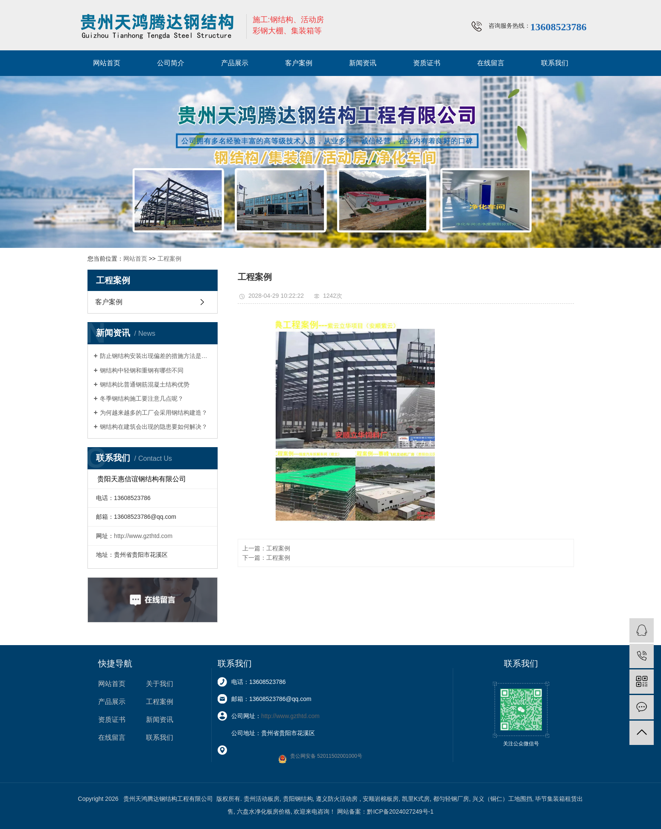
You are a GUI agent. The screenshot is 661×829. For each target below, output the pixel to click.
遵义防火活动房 (337, 798)
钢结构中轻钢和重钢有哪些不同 (141, 370)
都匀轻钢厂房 (451, 798)
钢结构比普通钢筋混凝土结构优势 (144, 384)
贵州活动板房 (262, 798)
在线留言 (490, 63)
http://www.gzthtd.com (143, 535)
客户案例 (298, 63)
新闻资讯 (362, 63)
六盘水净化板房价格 (264, 811)
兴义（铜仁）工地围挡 (502, 798)
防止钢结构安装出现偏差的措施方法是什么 (155, 355)
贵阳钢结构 (298, 798)
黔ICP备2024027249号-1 (400, 811)
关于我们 (159, 683)
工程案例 (169, 258)
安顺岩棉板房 (381, 798)
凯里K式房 (416, 798)
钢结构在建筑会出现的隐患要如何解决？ (153, 426)
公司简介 (170, 63)
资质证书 (426, 63)
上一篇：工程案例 (266, 548)
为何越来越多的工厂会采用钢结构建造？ (153, 412)
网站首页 (106, 63)
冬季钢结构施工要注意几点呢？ (141, 398)
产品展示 (234, 63)
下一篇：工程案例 (266, 557)
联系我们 (554, 63)
